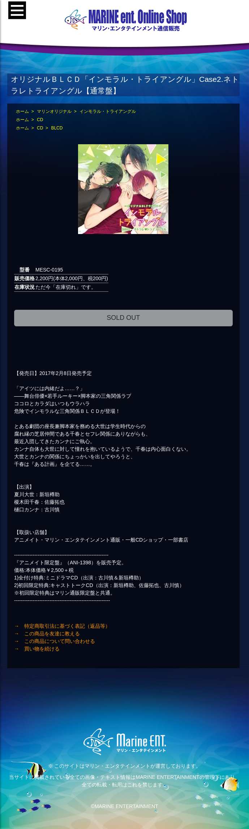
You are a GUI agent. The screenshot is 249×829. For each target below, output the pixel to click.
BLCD (57, 128)
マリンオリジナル (54, 111)
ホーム (22, 111)
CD (40, 119)
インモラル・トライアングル (108, 111)
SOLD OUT (123, 317)
